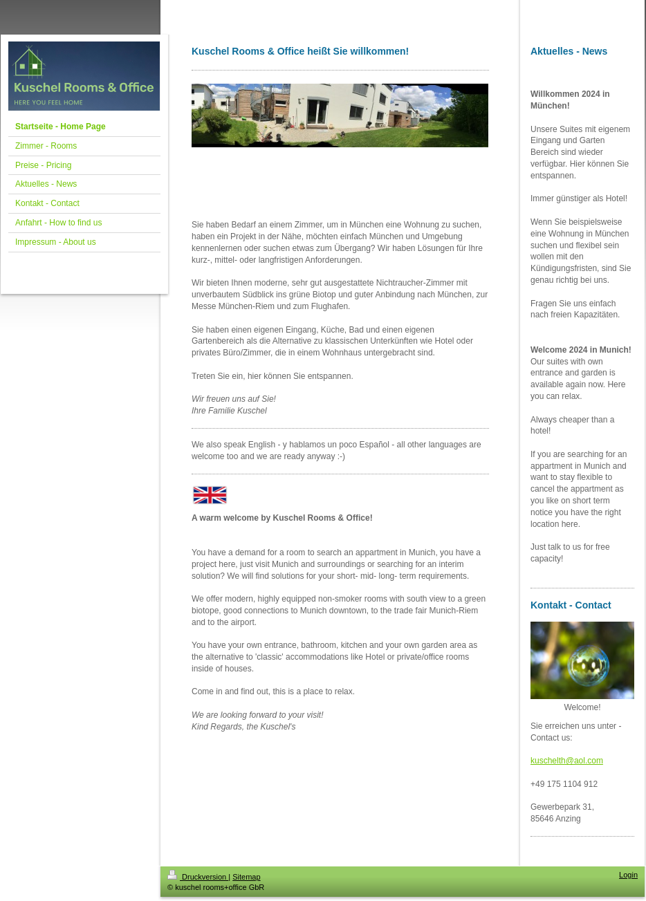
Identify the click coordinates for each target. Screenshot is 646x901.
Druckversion (197, 877)
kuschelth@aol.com (566, 760)
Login (628, 875)
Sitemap (246, 877)
